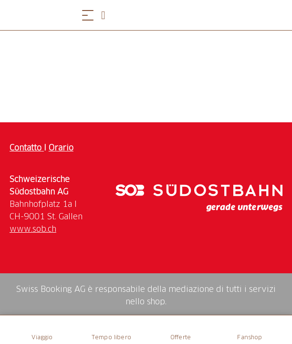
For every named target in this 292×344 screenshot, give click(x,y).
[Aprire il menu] (87, 15)
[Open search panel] (106, 15)
